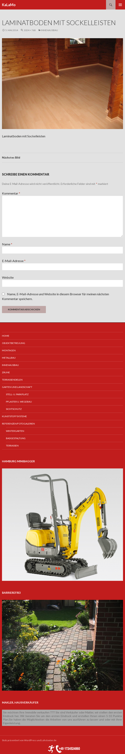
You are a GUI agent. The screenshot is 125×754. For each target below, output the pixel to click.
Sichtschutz (14, 408)
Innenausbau (49, 30)
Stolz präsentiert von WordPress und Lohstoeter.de (29, 740)
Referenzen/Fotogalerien (18, 423)
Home (5, 335)
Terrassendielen (12, 379)
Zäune (6, 372)
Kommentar (11, 193)
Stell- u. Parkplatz (17, 394)
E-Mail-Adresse (14, 261)
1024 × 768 (30, 30)
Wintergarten (15, 430)
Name (7, 244)
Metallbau (9, 357)
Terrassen (12, 445)
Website (8, 277)
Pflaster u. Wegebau (19, 401)
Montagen (9, 350)
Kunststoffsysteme (14, 416)
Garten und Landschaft (17, 387)
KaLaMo (9, 5)
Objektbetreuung (13, 343)
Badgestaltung (16, 438)
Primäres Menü (120, 4)
